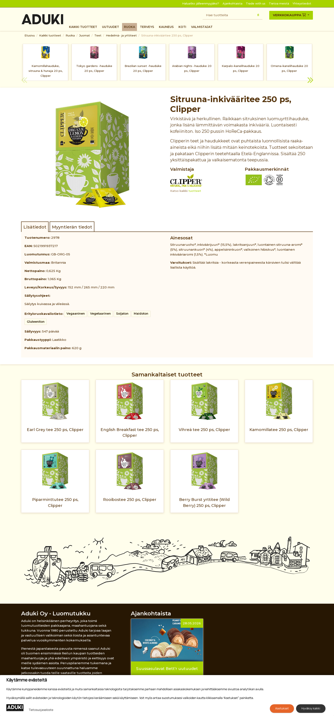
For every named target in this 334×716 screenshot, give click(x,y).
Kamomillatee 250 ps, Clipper (278, 429)
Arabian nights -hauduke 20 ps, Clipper (192, 68)
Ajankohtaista (232, 3)
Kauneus (166, 27)
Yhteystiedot (301, 3)
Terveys (147, 27)
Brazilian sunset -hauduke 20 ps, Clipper (143, 68)
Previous (24, 81)
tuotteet (195, 190)
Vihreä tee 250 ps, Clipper (204, 429)
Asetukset (282, 708)
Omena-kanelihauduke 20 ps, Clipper (289, 68)
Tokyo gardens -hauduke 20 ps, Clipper (94, 68)
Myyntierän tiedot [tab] (72, 227)
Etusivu (29, 35)
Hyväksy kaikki (310, 708)
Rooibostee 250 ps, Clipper (129, 499)
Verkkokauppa (290, 15)
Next (310, 81)
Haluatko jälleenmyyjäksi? (200, 3)
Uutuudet (110, 27)
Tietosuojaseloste (41, 710)
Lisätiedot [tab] (34, 227)
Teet (97, 35)
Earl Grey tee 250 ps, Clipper (55, 429)
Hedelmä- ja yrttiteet (121, 35)
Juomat (84, 35)
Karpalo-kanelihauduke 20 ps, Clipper (240, 68)
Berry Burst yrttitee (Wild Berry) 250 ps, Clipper (204, 502)
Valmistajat (202, 27)
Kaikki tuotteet (83, 27)
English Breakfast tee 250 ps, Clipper (130, 432)
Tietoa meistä (279, 3)
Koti (182, 27)
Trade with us (255, 3)
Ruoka (129, 27)
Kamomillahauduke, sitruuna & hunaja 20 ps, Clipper (46, 70)
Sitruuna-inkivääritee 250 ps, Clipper (167, 35)
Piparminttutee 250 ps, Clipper (55, 502)
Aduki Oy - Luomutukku (56, 613)
